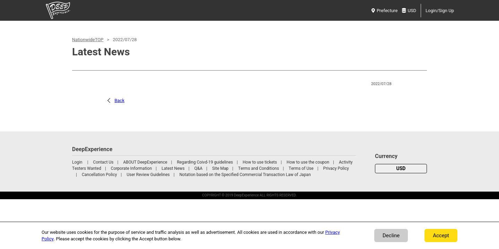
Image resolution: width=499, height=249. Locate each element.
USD (409, 10)
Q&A (198, 168)
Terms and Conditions (258, 168)
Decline (391, 235)
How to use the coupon (308, 162)
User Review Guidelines (147, 175)
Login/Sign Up (440, 10)
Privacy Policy (336, 168)
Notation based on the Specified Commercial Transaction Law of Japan (245, 175)
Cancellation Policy (99, 175)
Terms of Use (301, 168)
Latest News (173, 168)
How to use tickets (260, 162)
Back (119, 100)
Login (77, 162)
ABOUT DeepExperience (145, 162)
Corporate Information (131, 168)
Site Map (220, 168)
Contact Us (103, 162)
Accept (441, 235)
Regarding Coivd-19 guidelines (205, 162)
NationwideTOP (87, 39)
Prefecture (384, 10)
